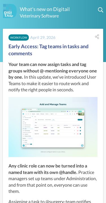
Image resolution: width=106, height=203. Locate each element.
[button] (101, 10)
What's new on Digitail (45, 9)
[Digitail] (10, 11)
